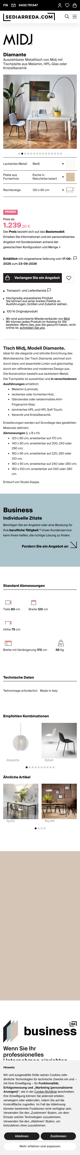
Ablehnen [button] (22, 1136)
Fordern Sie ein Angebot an (45, 547)
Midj (67, 318)
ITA (5, 5)
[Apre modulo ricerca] (67, 17)
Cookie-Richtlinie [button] (45, 1091)
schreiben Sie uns (32, 327)
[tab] (19, 154)
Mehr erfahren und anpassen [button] (40, 1146)
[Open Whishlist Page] (67, 5)
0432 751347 (28, 5)
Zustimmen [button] (58, 1136)
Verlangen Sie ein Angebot (32, 278)
